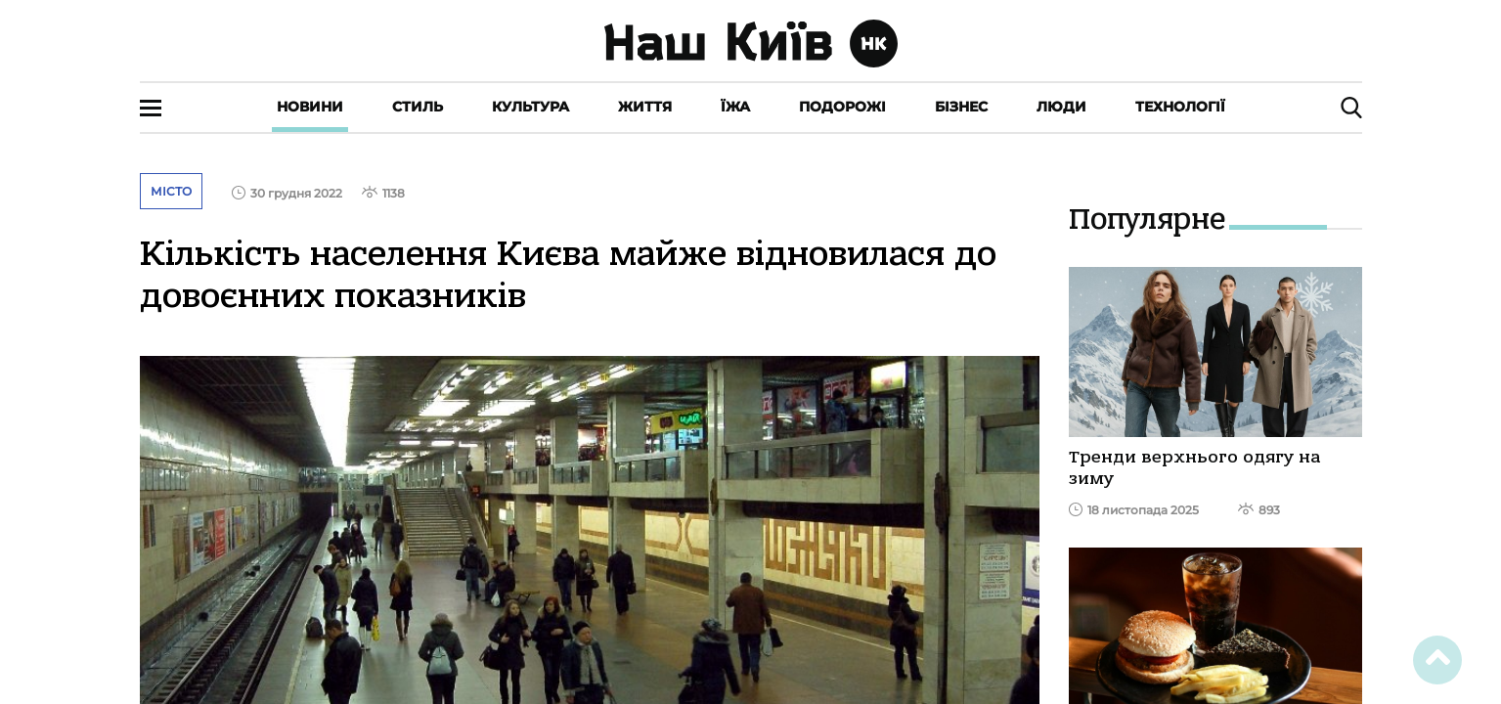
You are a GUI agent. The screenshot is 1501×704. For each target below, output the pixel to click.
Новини (310, 106)
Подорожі (842, 106)
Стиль (417, 106)
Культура (530, 106)
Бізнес (961, 106)
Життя (645, 106)
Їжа (735, 106)
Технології (1180, 106)
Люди (1061, 106)
